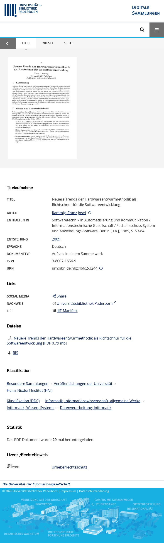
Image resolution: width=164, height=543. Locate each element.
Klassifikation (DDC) (23, 400)
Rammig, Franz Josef (69, 212)
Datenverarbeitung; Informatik (85, 407)
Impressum (68, 491)
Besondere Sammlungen (27, 383)
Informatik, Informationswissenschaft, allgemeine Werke (92, 400)
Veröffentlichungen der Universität (83, 383)
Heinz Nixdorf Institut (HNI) (29, 390)
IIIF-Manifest (67, 310)
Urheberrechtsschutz (69, 467)
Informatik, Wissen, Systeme (30, 407)
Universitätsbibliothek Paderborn (35, 491)
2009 (56, 239)
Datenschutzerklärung (94, 491)
